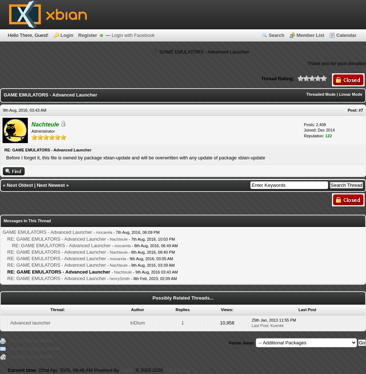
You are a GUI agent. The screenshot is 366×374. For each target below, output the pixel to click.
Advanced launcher (30, 323)
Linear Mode (350, 94)
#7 (361, 110)
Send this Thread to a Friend (34, 349)
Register (87, 35)
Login (67, 35)
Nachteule (119, 239)
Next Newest (51, 185)
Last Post (260, 325)
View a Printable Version (30, 341)
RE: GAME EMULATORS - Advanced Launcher (56, 239)
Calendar (346, 35)
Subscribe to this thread (30, 356)
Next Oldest (20, 185)
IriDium (137, 323)
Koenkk (277, 325)
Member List (310, 35)
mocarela (104, 232)
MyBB (127, 370)
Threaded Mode (321, 94)
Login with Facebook (133, 35)
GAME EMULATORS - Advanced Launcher (47, 232)
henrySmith (120, 278)
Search (276, 35)
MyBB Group (177, 370)
